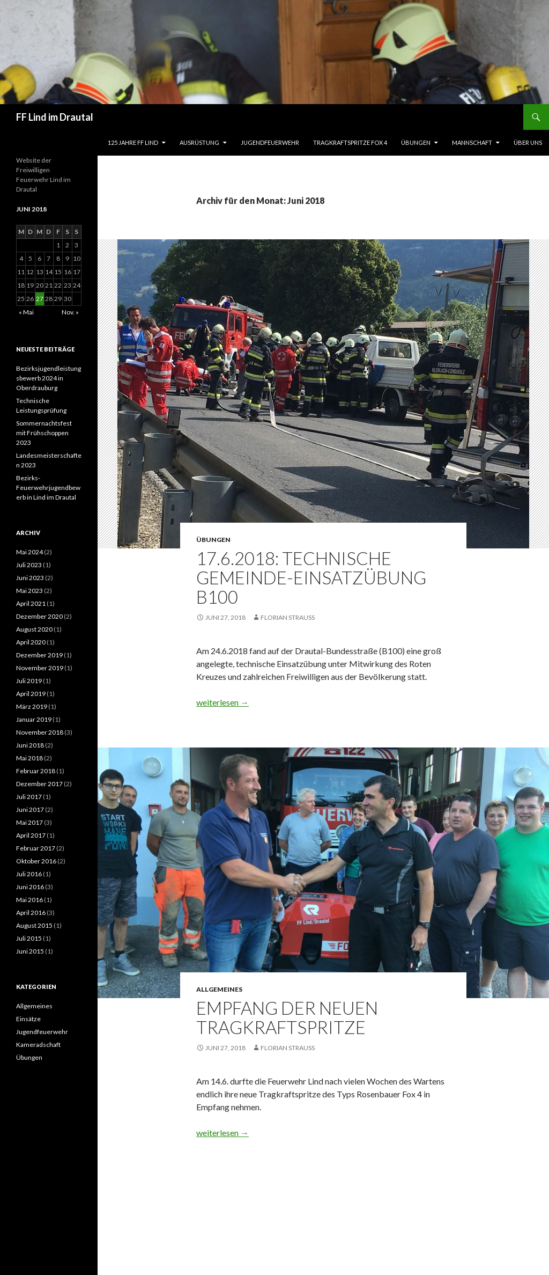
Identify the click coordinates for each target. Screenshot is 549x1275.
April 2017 (31, 835)
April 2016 (31, 912)
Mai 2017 (29, 822)
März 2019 (31, 706)
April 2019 (31, 694)
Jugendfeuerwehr (270, 142)
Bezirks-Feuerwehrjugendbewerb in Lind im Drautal (48, 487)
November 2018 (39, 732)
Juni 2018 (30, 745)
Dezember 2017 (39, 784)
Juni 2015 (30, 951)
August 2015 (34, 925)
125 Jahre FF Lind (133, 142)
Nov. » (70, 312)
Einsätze (28, 1019)
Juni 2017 (30, 809)
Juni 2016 (30, 887)
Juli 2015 (29, 938)
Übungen (416, 142)
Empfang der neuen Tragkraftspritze (287, 1017)
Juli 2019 (29, 681)
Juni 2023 (30, 578)
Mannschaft (472, 142)
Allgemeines (219, 989)
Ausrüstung (199, 142)
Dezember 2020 (39, 616)
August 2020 (34, 629)
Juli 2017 (29, 797)
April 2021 (31, 603)
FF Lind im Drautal (54, 117)
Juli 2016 (29, 874)
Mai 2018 (29, 758)
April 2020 (31, 642)
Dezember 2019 (39, 655)
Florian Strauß (288, 617)
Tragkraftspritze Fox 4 (350, 142)
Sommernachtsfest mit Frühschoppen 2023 (44, 432)
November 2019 (39, 668)
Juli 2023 (29, 565)
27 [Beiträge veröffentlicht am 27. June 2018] (39, 299)
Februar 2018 (35, 771)
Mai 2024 (29, 552)
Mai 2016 (29, 900)
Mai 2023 (29, 591)
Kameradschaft (38, 1044)
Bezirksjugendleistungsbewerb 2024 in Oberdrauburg (48, 378)
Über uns (528, 142)
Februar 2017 (35, 848)
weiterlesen (222, 702)
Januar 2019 (33, 719)
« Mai (26, 312)
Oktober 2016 (36, 861)
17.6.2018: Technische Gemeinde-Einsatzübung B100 (311, 577)
